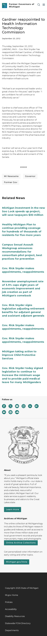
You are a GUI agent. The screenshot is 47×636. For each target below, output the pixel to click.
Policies (8, 602)
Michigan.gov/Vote (16, 562)
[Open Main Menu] (43, 4)
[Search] (38, 4)
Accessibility (11, 609)
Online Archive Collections (21, 543)
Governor (30, 176)
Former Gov (10, 182)
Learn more (12, 509)
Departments (12, 630)
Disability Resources (15, 616)
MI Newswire (11, 176)
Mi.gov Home (11, 595)
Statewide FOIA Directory (18, 623)
